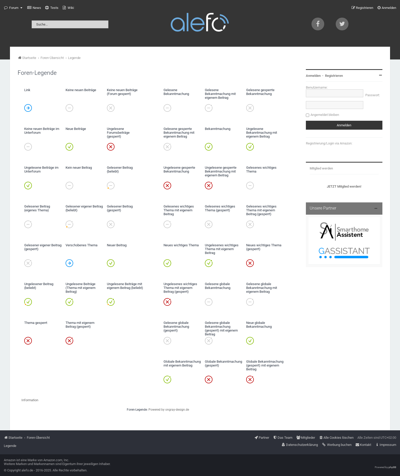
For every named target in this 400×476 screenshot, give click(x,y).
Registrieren (334, 76)
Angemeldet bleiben (324, 115)
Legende (10, 446)
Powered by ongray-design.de (168, 409)
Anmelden (313, 76)
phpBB (392, 467)
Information (29, 400)
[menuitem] (34, 7)
